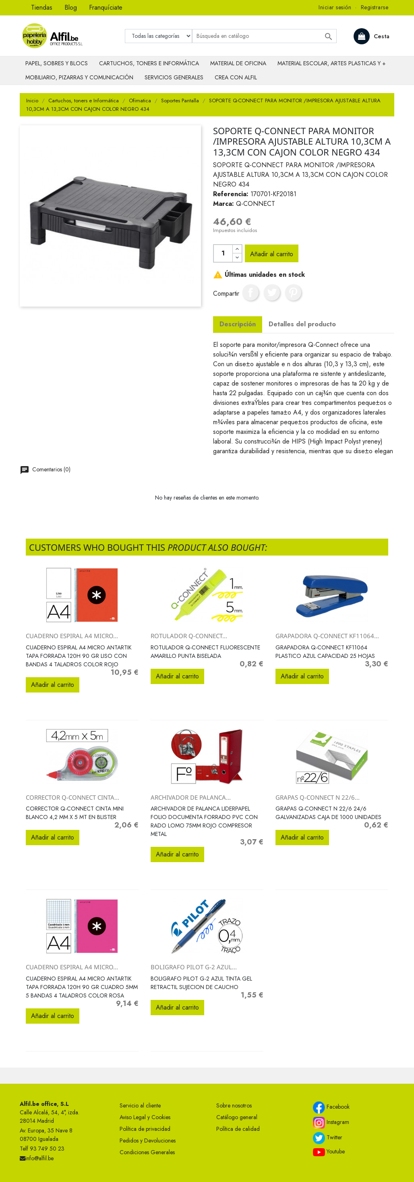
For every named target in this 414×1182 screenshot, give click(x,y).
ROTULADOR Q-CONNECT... (189, 636)
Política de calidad (238, 1129)
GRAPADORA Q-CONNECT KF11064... (327, 636)
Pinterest (293, 292)
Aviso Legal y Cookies (145, 1117)
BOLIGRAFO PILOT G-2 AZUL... (194, 967)
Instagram (331, 1123)
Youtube (329, 1151)
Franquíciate (105, 7)
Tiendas (41, 7)
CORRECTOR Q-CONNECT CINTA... (72, 797)
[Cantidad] (223, 253)
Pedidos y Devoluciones (148, 1140)
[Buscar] (264, 36)
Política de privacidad (145, 1129)
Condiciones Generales (147, 1152)
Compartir (250, 292)
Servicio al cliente (140, 1105)
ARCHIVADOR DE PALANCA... (191, 797)
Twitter (327, 1138)
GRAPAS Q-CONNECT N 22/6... (317, 797)
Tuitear (272, 292)
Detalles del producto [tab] (302, 324)
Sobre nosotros (234, 1105)
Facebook (331, 1107)
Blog (70, 7)
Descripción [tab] (237, 324)
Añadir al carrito (271, 254)
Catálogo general (236, 1117)
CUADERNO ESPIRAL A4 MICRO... (72, 636)
